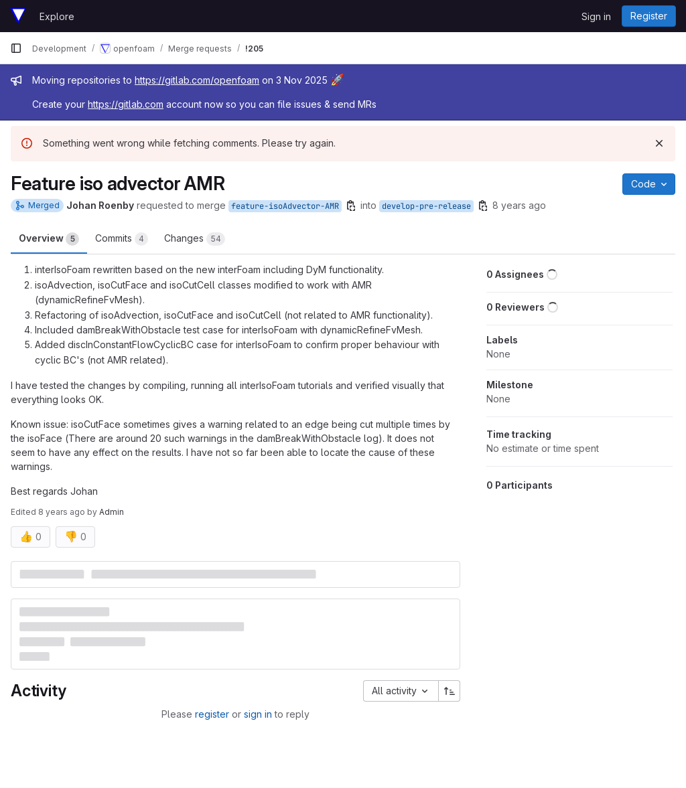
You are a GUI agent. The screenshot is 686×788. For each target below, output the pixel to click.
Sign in (596, 16)
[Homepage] (18, 16)
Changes (194, 239)
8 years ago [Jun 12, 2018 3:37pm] (519, 205)
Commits (121, 239)
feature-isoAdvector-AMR (285, 206)
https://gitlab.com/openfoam (197, 80)
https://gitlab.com (125, 104)
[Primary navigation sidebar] (16, 48)
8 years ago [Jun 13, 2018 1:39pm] (61, 512)
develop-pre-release (426, 206)
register (212, 714)
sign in (258, 714)
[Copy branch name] (351, 206)
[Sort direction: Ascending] (449, 691)
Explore (57, 16)
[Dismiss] (659, 143)
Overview (49, 239)
